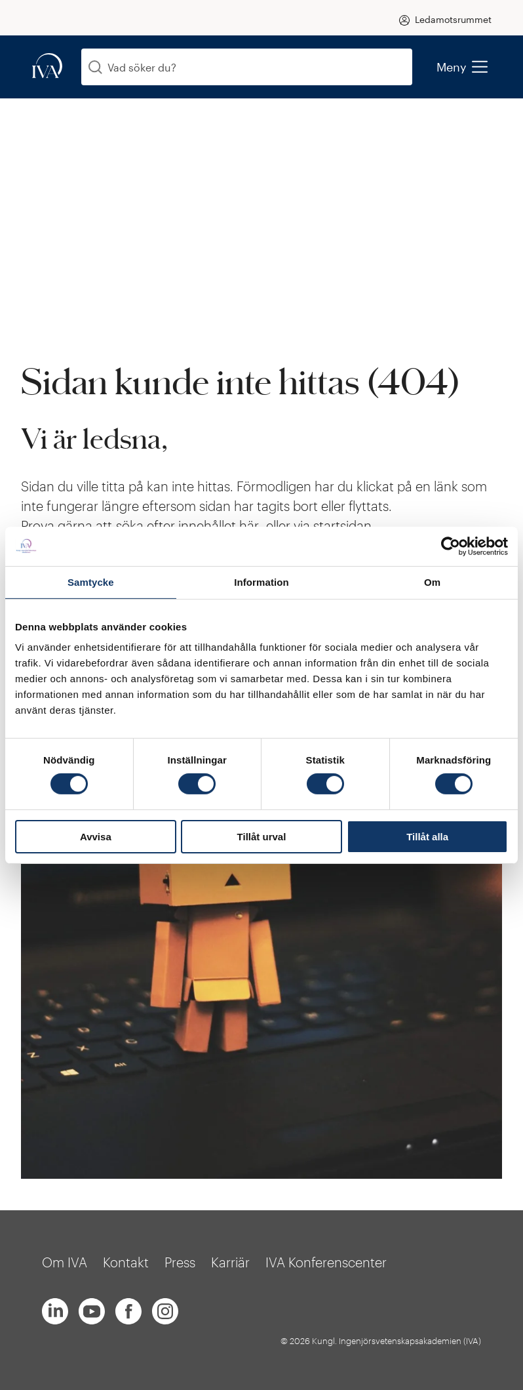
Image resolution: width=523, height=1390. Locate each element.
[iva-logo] (47, 66)
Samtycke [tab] (91, 581)
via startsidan (333, 525)
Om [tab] (432, 581)
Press (180, 1262)
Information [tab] (261, 581)
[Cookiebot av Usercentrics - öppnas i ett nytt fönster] (450, 546)
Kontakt (126, 1262)
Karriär (230, 1262)
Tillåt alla (427, 836)
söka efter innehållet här (189, 525)
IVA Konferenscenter (326, 1262)
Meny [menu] (462, 67)
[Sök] (95, 67)
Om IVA (64, 1262)
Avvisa (95, 836)
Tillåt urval (261, 836)
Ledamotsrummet (453, 19)
